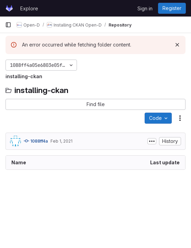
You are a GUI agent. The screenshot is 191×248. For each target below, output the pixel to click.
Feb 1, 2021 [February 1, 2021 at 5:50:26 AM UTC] (61, 141)
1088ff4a (36, 141)
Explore (29, 8)
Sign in (145, 8)
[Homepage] (9, 8)
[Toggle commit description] (151, 141)
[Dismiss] (177, 45)
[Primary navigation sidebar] (8, 24)
